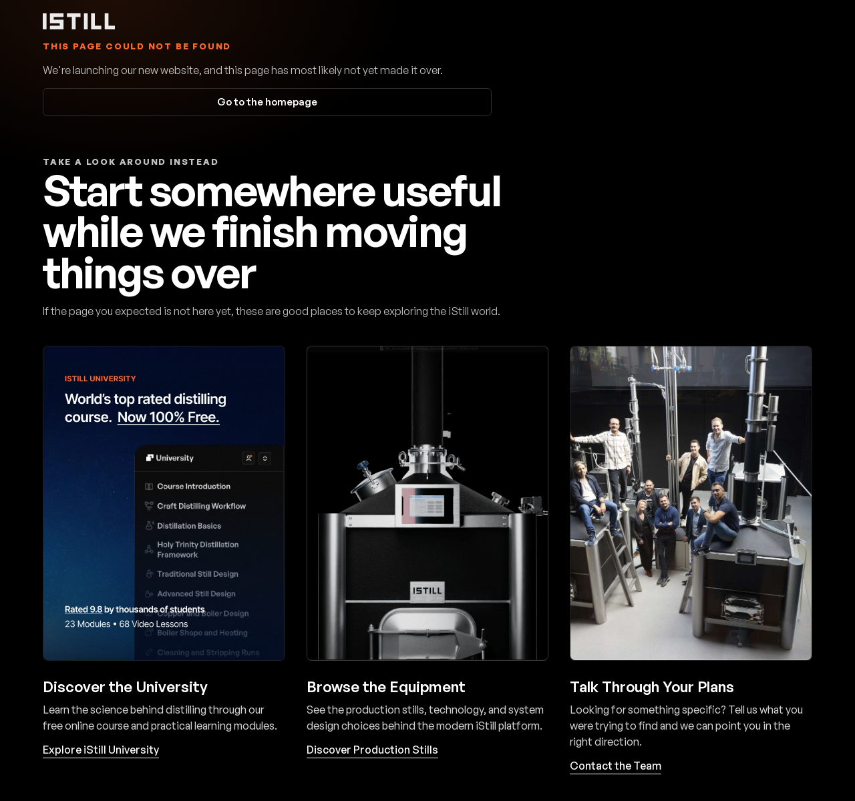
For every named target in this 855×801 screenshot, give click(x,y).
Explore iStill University (101, 749)
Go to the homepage (267, 101)
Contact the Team (615, 765)
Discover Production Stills (372, 749)
